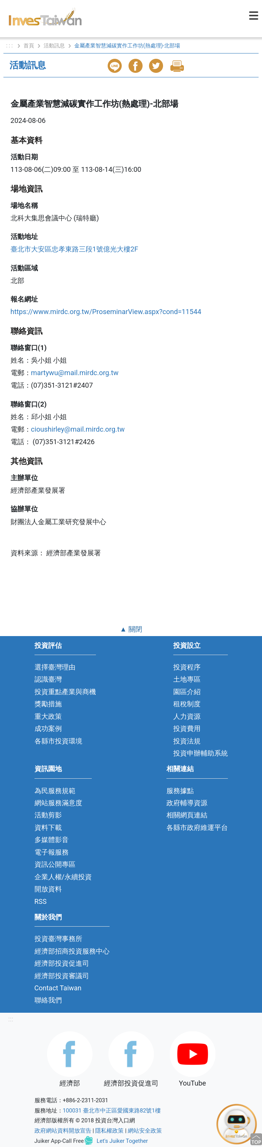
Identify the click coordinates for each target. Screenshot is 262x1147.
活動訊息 (54, 45)
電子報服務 (52, 852)
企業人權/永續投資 (63, 877)
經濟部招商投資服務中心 (72, 951)
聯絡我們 (48, 1000)
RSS (41, 901)
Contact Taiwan (58, 988)
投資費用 (187, 728)
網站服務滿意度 (58, 803)
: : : (10, 45)
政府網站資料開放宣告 (63, 1130)
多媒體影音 (52, 840)
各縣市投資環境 (58, 741)
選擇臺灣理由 (55, 667)
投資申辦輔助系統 (200, 753)
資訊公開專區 (55, 864)
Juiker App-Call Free (59, 1141)
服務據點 (180, 791)
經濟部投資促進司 (62, 963)
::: (10, 1019)
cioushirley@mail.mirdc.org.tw (78, 429)
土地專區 (187, 679)
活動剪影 (48, 815)
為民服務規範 (55, 791)
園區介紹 (187, 692)
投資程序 (187, 667)
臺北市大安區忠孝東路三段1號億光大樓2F (74, 249)
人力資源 (187, 716)
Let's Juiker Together (122, 1141)
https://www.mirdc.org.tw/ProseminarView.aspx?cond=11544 (106, 312)
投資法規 (187, 741)
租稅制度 (187, 704)
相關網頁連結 (186, 815)
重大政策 (48, 716)
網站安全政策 (145, 1130)
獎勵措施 (48, 704)
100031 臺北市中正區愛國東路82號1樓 (112, 1110)
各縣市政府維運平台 (197, 827)
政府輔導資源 (186, 803)
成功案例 (48, 728)
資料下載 (48, 827)
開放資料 (48, 889)
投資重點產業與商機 (65, 692)
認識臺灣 (48, 679)
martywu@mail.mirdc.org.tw (75, 373)
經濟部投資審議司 (62, 976)
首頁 (29, 45)
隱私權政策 (109, 1130)
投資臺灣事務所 (58, 939)
